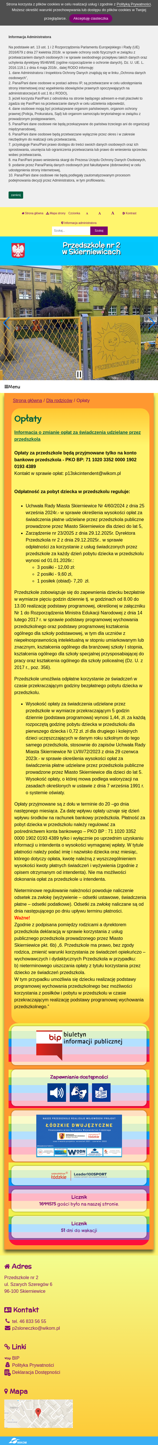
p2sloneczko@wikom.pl (32, 1328)
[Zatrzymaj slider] (79, 374)
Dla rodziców (59, 400)
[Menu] (79, 386)
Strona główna (32, 213)
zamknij (16, 195)
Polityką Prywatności (134, 4)
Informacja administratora (79, 223)
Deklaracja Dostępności (32, 1372)
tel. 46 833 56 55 (25, 1321)
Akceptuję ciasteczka (90, 18)
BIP (11, 1358)
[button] (7, 323)
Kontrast (129, 213)
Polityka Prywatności (29, 1365)
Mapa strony (55, 213)
